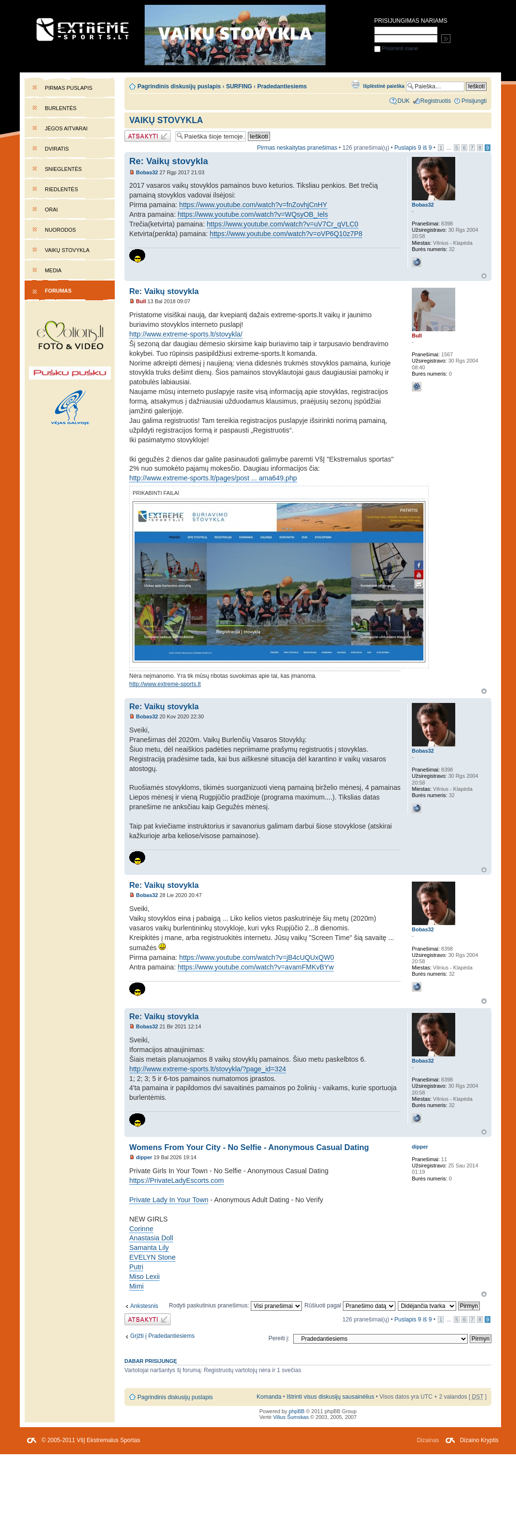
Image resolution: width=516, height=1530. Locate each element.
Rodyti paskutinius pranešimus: (235, 1305)
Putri (136, 1267)
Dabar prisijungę (150, 1361)
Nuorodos (60, 230)
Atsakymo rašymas (147, 136)
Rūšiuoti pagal (349, 1305)
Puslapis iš (413, 147)
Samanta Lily (149, 1247)
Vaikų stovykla (67, 250)
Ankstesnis (144, 1306)
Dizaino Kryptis (479, 1440)
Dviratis (57, 149)
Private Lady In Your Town (168, 1200)
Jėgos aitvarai (66, 128)
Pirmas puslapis (68, 88)
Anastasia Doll (151, 1238)
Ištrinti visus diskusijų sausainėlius (330, 1396)
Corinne (141, 1229)
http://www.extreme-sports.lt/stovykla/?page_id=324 (207, 1069)
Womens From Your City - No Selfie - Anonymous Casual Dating (249, 1147)
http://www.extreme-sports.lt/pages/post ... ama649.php (213, 478)
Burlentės (61, 108)
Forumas (58, 291)
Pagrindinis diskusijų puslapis (179, 86)
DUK (403, 101)
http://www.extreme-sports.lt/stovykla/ (186, 334)
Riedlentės (61, 189)
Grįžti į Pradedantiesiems (162, 1336)
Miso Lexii (144, 1276)
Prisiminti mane (396, 48)
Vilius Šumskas (291, 1417)
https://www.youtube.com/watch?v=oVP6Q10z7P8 (286, 234)
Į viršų (484, 276)
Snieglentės (63, 169)
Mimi (136, 1286)
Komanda (269, 1396)
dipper (144, 1157)
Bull (141, 301)
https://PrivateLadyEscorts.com (176, 1180)
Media (53, 270)
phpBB (297, 1411)
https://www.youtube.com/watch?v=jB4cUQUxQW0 (256, 957)
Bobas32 (147, 172)
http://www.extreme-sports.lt (165, 684)
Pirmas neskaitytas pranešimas (297, 147)
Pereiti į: (279, 1338)
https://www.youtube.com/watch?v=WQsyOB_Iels (252, 214)
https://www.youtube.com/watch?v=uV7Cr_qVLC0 (282, 224)
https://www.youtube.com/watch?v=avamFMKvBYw (255, 967)
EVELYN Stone (152, 1257)
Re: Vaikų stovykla (168, 161)
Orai (51, 209)
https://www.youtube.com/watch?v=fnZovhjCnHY (253, 205)
